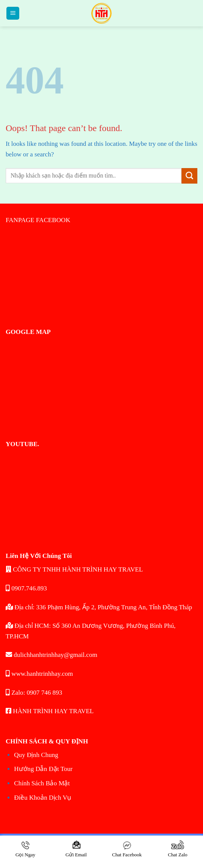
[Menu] (12, 13)
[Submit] (189, 176)
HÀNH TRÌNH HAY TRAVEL (50, 711)
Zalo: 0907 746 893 (34, 692)
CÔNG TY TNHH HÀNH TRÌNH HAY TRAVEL (74, 569)
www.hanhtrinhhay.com (39, 673)
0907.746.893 (26, 588)
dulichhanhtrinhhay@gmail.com (51, 654)
